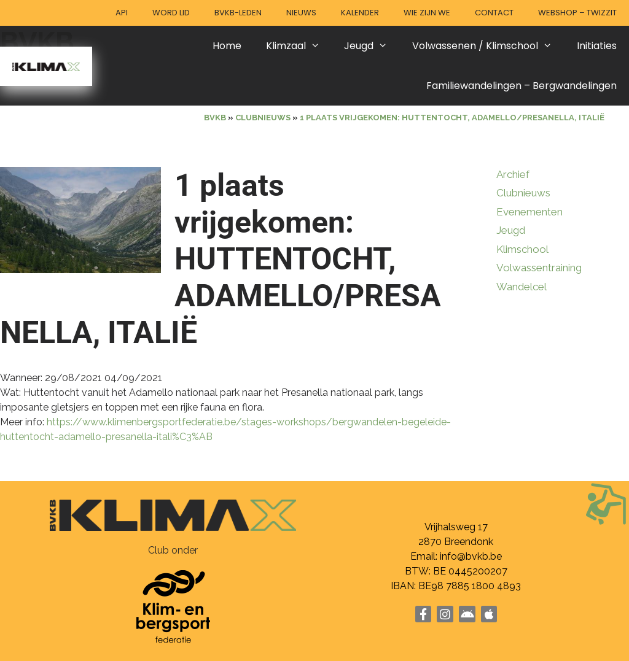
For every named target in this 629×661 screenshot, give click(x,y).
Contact (494, 12)
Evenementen (529, 212)
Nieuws (301, 12)
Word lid (171, 12)
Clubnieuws (523, 193)
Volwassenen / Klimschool (488, 46)
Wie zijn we (427, 12)
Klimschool (522, 249)
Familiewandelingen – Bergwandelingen (521, 86)
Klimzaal (299, 46)
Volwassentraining (539, 267)
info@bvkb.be (471, 556)
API (121, 12)
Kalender (360, 12)
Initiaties (597, 46)
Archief (512, 174)
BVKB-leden (238, 12)
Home (227, 46)
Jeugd (372, 46)
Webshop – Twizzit (577, 12)
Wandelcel (521, 286)
